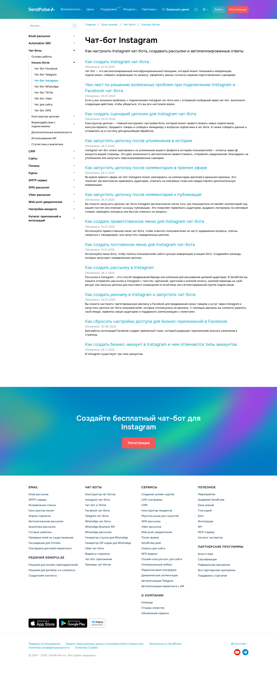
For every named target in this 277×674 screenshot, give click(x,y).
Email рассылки (39, 36)
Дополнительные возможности (51, 132)
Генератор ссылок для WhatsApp (106, 537)
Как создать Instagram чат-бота (117, 61)
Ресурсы (130, 9)
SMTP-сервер (37, 499)
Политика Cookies (86, 647)
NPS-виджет (149, 553)
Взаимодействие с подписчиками (43, 124)
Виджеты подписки (97, 553)
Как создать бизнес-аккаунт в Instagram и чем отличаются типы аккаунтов (161, 344)
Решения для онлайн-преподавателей (53, 564)
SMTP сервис (38, 180)
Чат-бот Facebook (45, 68)
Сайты (33, 158)
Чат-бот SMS (42, 110)
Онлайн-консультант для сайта (161, 559)
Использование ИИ (43, 138)
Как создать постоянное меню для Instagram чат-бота (140, 244)
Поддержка (108, 9)
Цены (90, 9)
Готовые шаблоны (40, 532)
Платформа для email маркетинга (50, 548)
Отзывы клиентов (152, 608)
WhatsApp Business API (100, 526)
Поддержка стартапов (212, 575)
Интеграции (205, 521)
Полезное (207, 487)
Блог (201, 516)
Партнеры (150, 9)
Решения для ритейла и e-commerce (52, 570)
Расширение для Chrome (44, 543)
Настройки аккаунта (43, 209)
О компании (152, 595)
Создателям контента (43, 575)
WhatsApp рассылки (98, 532)
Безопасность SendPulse (165, 643)
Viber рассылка (151, 526)
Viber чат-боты (94, 548)
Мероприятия (206, 494)
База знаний (206, 505)
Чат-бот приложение (98, 559)
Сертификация (207, 559)
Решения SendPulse (46, 558)
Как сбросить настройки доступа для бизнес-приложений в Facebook (156, 321)
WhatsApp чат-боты (98, 521)
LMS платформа (151, 499)
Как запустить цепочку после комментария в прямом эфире (146, 167)
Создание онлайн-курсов (157, 494)
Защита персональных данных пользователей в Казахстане (105, 643)
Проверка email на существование (51, 537)
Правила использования (44, 643)
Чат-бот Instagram (46, 80)
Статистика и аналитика (47, 144)
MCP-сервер (206, 532)
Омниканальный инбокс (156, 564)
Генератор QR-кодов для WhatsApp (108, 543)
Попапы (34, 166)
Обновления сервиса (155, 613)
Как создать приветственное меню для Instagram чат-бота (144, 221)
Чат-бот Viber (43, 98)
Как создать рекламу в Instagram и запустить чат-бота (140, 294)
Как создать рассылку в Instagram (119, 267)
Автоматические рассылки (46, 521)
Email (33, 487)
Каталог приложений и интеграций (45, 218)
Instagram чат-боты (97, 499)
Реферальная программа (214, 564)
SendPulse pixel (151, 543)
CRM (32, 151)
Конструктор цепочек (45, 116)
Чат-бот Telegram (45, 74)
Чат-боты (35, 51)
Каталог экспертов (210, 537)
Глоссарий (205, 510)
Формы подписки (40, 516)
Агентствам (205, 554)
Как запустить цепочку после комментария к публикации (143, 194)
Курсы (33, 173)
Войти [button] (219, 9)
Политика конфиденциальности (49, 647)
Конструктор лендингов (156, 510)
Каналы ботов (40, 62)
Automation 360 (40, 43)
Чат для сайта (43, 104)
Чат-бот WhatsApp (46, 86)
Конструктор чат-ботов (100, 494)
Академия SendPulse (211, 499)
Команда (147, 602)
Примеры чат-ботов (98, 564)
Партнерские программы (220, 547)
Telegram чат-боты (97, 516)
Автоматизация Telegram (157, 580)
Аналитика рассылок (42, 526)
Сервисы (149, 487)
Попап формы (150, 537)
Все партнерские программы (217, 570)
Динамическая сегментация (159, 575)
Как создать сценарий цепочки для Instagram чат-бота (140, 114)
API (200, 526)
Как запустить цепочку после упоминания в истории (138, 140)
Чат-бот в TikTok (95, 505)
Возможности (71, 9)
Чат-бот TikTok (43, 92)
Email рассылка (38, 494)
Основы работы (41, 56)
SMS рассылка (150, 521)
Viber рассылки (39, 195)
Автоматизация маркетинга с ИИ (162, 586)
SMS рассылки (39, 187)
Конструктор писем (41, 510)
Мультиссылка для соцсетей (160, 516)
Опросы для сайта (153, 548)
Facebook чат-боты (97, 510)
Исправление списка (42, 505)
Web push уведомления (45, 202)
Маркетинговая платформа (159, 570)
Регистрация (238, 9)
